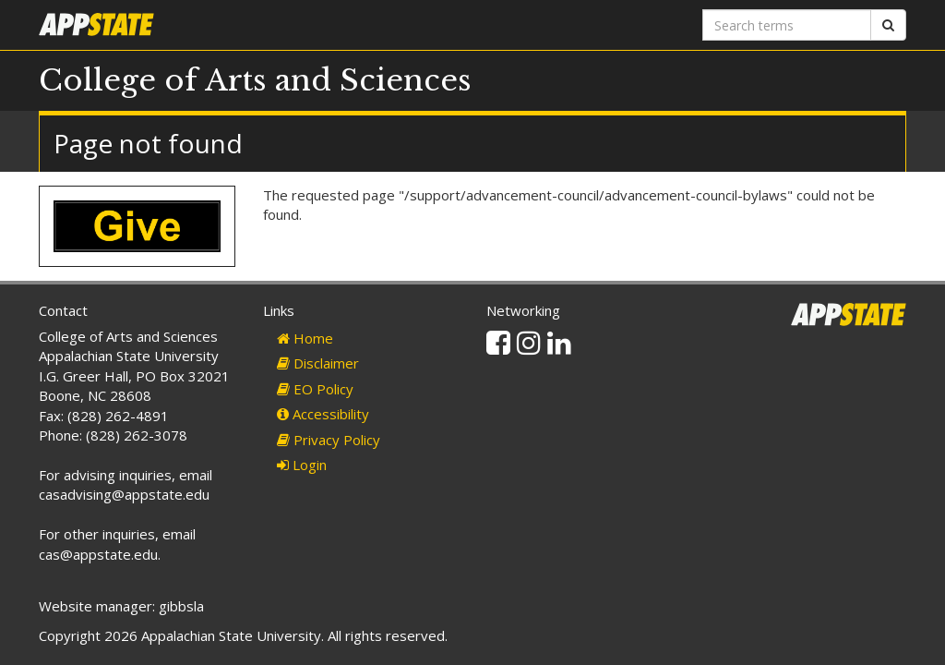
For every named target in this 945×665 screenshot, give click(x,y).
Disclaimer (318, 363)
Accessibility (323, 414)
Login (302, 464)
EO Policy (315, 389)
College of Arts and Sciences (255, 80)
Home (305, 338)
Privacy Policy (328, 439)
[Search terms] (786, 25)
